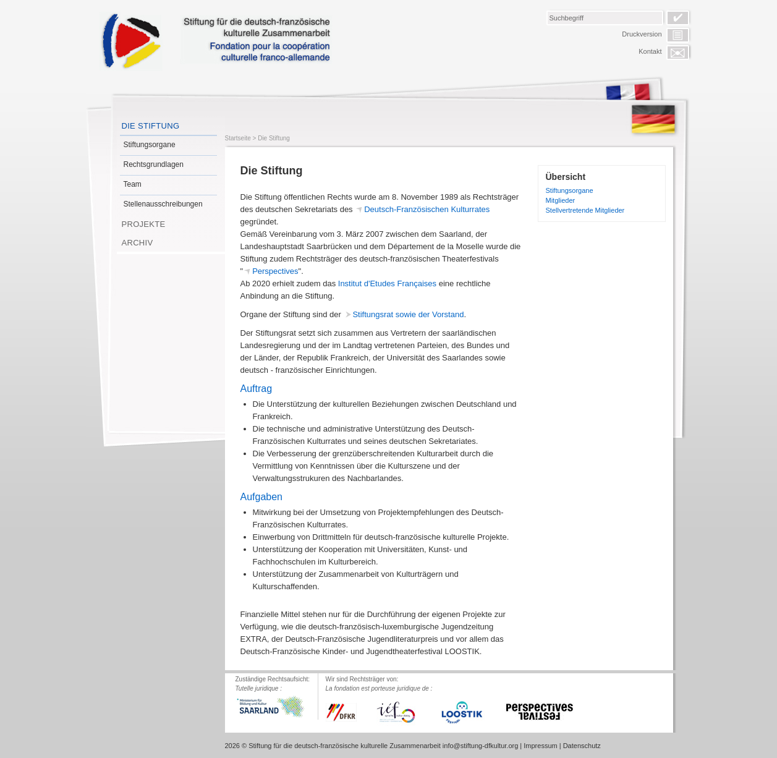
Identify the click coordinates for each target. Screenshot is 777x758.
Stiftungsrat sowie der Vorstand (408, 314)
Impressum (540, 745)
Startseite (238, 138)
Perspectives (275, 271)
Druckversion (641, 34)
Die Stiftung (151, 125)
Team (133, 184)
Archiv (137, 242)
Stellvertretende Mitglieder (585, 210)
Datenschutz (582, 745)
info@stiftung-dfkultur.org (480, 745)
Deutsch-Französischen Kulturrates (427, 209)
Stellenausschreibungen (163, 204)
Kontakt (650, 51)
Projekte (144, 224)
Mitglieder (560, 200)
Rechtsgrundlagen (154, 164)
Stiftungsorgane (150, 144)
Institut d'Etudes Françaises (387, 283)
